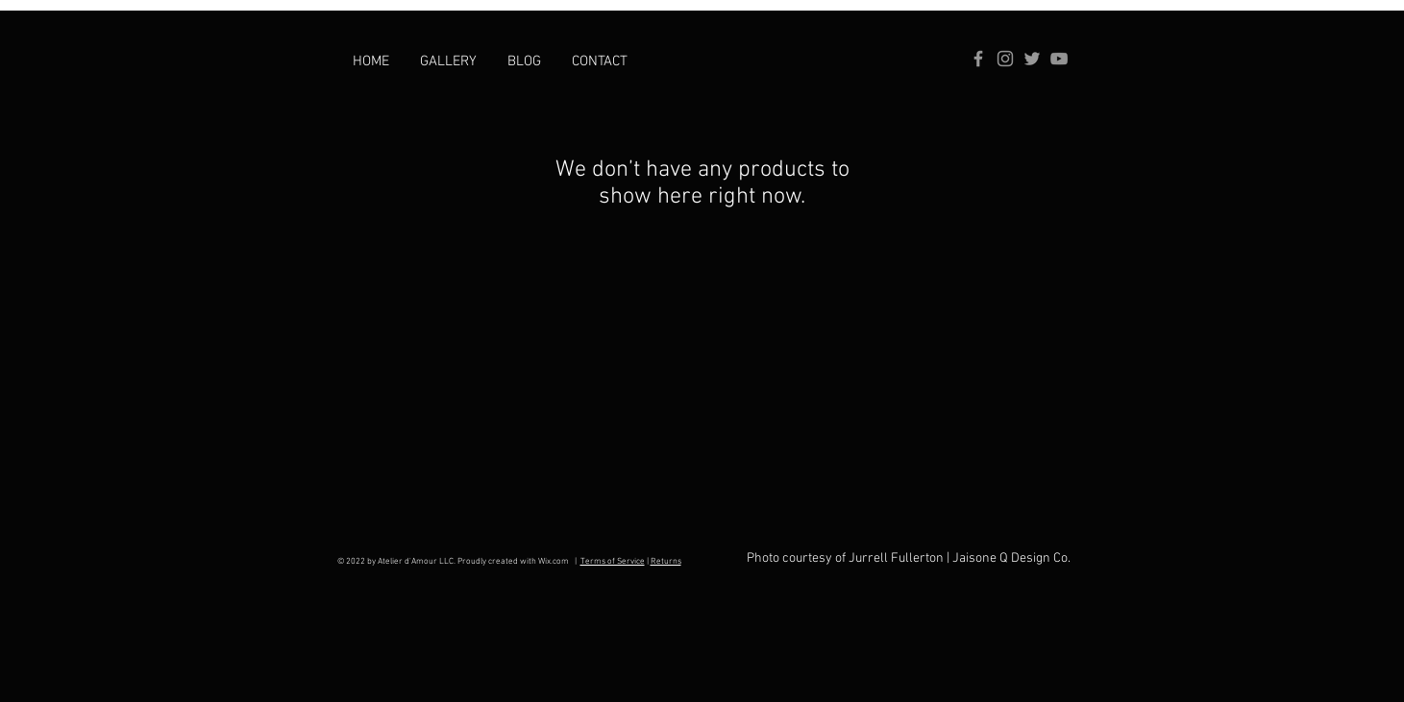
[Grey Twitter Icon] (1032, 58)
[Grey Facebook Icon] (978, 58)
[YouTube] (1059, 58)
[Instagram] (1005, 58)
